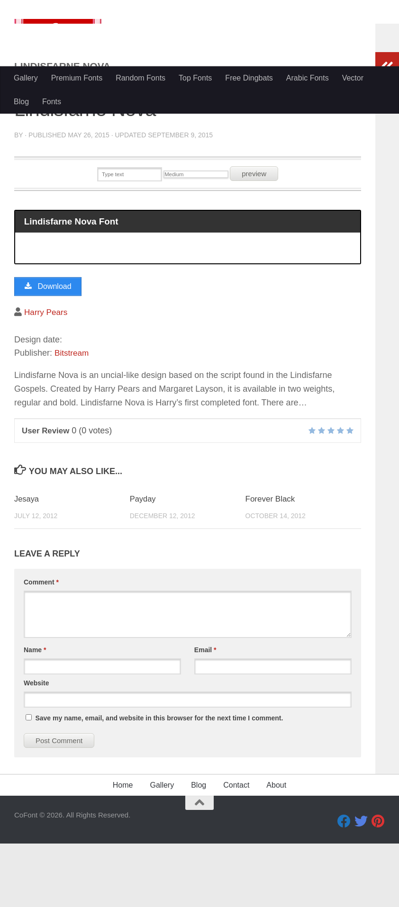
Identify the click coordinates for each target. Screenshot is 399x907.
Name (35, 713)
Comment (41, 645)
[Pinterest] (378, 884)
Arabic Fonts (307, 78)
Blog (21, 102)
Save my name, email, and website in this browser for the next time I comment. (159, 781)
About (276, 848)
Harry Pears (47, 375)
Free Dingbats (249, 78)
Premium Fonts (76, 78)
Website (36, 746)
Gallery (26, 78)
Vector (352, 78)
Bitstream (72, 417)
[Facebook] (344, 884)
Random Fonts (140, 78)
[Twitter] (361, 884)
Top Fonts (195, 78)
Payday (143, 562)
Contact (236, 848)
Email (205, 713)
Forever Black (270, 562)
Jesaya (27, 562)
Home (123, 848)
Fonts (51, 102)
